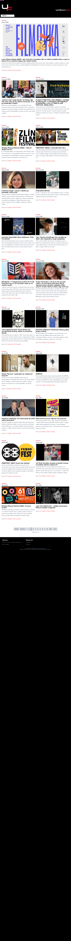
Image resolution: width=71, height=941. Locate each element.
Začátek (16, 529)
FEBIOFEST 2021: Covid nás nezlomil (16, 463)
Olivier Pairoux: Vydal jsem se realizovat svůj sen (17, 374)
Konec (55, 529)
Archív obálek (5, 544)
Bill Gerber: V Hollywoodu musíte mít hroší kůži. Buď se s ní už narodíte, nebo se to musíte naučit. (18, 283)
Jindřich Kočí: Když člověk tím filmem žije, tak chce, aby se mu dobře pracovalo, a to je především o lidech (18, 101)
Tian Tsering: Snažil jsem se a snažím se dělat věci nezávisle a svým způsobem (51, 238)
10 (47, 529)
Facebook (28, 542)
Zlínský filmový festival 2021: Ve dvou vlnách (16, 507)
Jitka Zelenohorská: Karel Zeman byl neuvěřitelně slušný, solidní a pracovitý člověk (17, 331)
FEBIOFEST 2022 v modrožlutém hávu (51, 148)
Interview (4, 20)
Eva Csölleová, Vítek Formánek (13, 70)
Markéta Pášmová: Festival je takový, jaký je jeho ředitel (52, 330)
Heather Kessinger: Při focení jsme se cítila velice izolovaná (18, 419)
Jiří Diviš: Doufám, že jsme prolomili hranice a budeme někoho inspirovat (52, 464)
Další (50, 529)
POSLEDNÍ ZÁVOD (43, 191)
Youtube (28, 544)
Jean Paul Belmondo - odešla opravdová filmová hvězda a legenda (51, 507)
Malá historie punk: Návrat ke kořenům (51, 418)
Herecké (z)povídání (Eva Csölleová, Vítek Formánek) (18, 238)
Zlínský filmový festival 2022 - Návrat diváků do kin (17, 148)
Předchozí (22, 529)
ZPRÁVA (39, 374)
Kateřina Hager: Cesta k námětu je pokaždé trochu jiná (15, 191)
